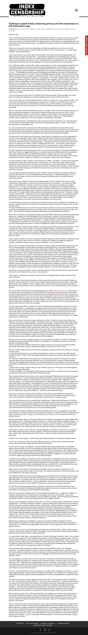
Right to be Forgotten (60, 290)
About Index (20, 29)
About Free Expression (32, 623)
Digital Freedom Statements (64, 29)
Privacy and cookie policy (48, 623)
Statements (12, 30)
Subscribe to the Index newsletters (43, 625)
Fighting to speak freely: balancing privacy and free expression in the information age (43, 24)
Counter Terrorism (41, 29)
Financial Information (63, 623)
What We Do (19, 623)
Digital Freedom (51, 29)
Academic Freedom (29, 29)
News (74, 29)
